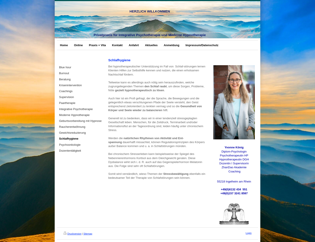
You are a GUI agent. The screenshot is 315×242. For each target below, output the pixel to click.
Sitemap (87, 233)
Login (249, 233)
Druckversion (72, 233)
